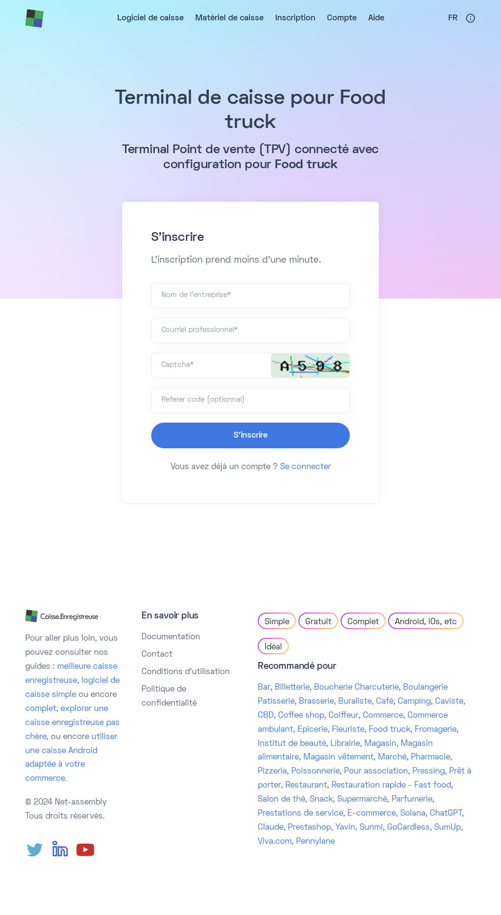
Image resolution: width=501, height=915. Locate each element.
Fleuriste (348, 730)
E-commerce (371, 814)
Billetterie (292, 688)
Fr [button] (452, 18)
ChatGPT (446, 814)
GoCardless (408, 828)
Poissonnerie (315, 771)
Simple (277, 622)
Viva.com (275, 842)
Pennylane (315, 842)
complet (40, 709)
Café (384, 702)
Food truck (389, 730)
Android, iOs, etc (426, 622)
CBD (266, 716)
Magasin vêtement (338, 757)
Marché (392, 757)
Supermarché (362, 800)
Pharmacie (430, 757)
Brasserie (316, 702)
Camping (414, 702)
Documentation (170, 637)
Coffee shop (301, 716)
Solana (412, 814)
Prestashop (309, 828)
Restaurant (306, 785)
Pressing (428, 771)
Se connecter (305, 467)
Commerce (383, 716)
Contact (156, 655)
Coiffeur (344, 716)
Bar (264, 688)
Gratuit (318, 622)
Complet (363, 622)
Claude (270, 828)
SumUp (447, 828)
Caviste (449, 702)
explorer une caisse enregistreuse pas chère (72, 723)
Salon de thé (281, 800)
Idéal (273, 647)
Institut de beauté (292, 744)
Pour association (376, 771)
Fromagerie (435, 730)
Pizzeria (272, 771)
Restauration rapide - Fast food (391, 785)
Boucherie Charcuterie (356, 688)
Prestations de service (300, 814)
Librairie (345, 744)
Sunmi (371, 828)
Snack (321, 800)
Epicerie (312, 730)
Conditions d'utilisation (185, 672)
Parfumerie (411, 800)
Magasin (380, 744)
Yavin (345, 828)
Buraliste (355, 702)
